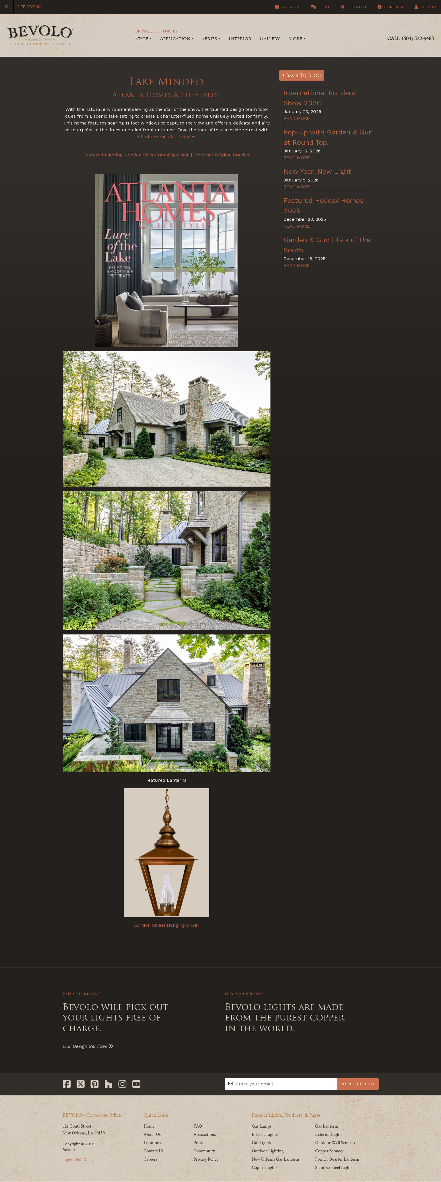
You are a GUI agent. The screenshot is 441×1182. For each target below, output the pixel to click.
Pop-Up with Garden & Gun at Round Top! (328, 137)
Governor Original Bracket (222, 155)
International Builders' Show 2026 (320, 98)
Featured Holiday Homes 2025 (324, 206)
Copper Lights (264, 1168)
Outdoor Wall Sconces (335, 1143)
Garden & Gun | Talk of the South (327, 245)
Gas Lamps (261, 1126)
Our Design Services (85, 1046)
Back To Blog (301, 75)
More (295, 39)
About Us (152, 1135)
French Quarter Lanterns (337, 1159)
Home (149, 1126)
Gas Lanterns (327, 1126)
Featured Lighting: (103, 155)
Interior (240, 39)
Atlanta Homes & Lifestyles (166, 94)
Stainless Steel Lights (333, 1168)
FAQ (197, 1126)
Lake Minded (166, 81)
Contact (391, 7)
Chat (320, 7)
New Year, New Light (317, 171)
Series (209, 39)
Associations (204, 1135)
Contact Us (154, 1151)
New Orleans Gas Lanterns (276, 1159)
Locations (152, 1143)
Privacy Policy (205, 1159)
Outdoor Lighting (268, 1151)
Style (141, 39)
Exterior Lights (328, 1135)
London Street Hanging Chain (157, 155)
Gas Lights (261, 1143)
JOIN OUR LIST (358, 1083)
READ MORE (297, 118)
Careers (150, 1159)
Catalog (288, 7)
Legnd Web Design (79, 1159)
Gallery (270, 39)
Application (175, 39)
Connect (354, 7)
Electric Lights (265, 1135)
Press (197, 1143)
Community (204, 1151)
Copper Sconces (329, 1151)
